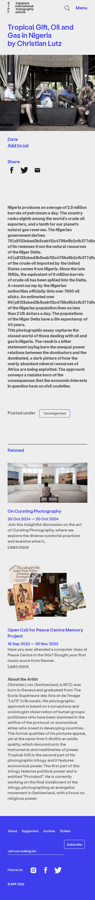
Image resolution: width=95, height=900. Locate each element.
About (12, 831)
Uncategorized (55, 413)
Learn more (18, 546)
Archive (49, 831)
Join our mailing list (22, 851)
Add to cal (18, 145)
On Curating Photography (34, 510)
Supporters (30, 831)
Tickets (65, 831)
